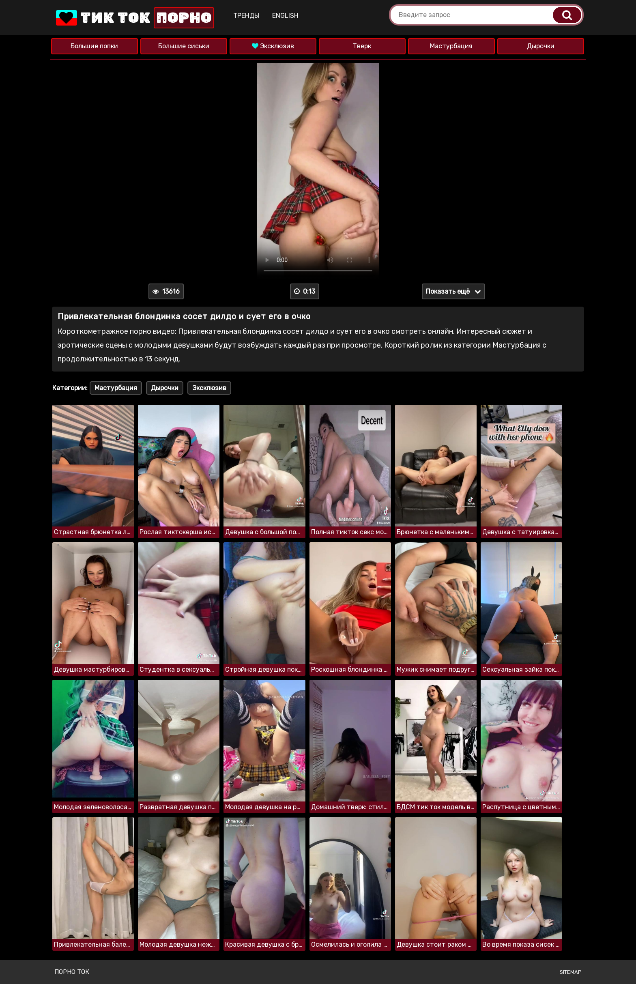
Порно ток (71, 971)
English (286, 15)
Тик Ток (134, 17)
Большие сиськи (183, 46)
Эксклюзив (273, 46)
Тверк (362, 46)
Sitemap (571, 972)
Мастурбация (451, 46)
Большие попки (94, 46)
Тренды (247, 15)
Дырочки (540, 46)
